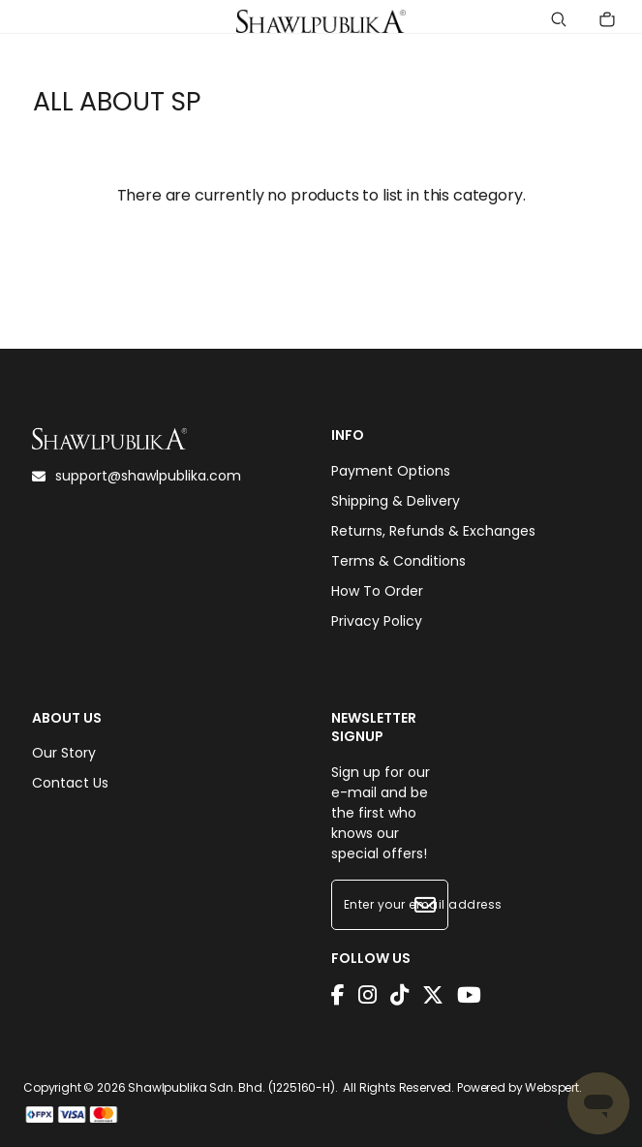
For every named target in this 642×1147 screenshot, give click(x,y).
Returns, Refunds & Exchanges (433, 531)
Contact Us (70, 782)
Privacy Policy (376, 621)
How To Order (377, 591)
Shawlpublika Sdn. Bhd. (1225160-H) (231, 1087)
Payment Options (390, 470)
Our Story (64, 752)
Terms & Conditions (398, 561)
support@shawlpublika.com (136, 475)
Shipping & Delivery (395, 501)
